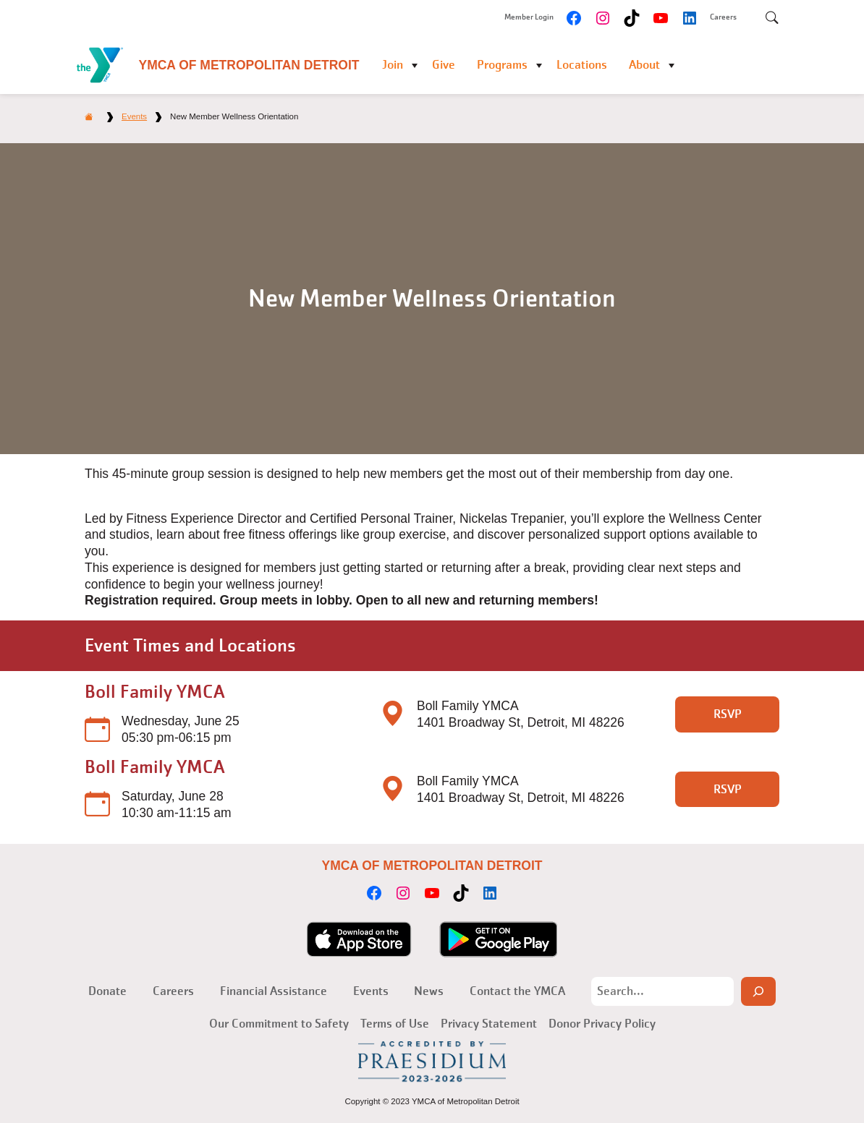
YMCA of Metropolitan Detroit (249, 65)
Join (392, 65)
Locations (581, 65)
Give (443, 65)
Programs (502, 65)
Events (134, 116)
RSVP (727, 714)
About (644, 65)
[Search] (758, 991)
